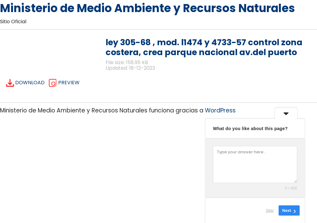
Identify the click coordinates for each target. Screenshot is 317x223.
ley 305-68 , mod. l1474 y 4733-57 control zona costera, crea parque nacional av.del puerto (204, 47)
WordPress (220, 110)
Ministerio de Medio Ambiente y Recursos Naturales (147, 8)
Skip (270, 210)
